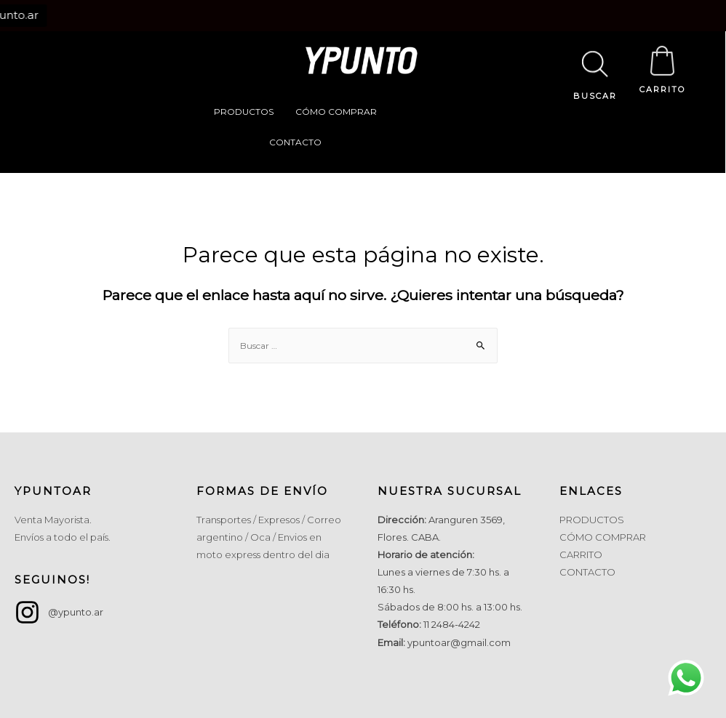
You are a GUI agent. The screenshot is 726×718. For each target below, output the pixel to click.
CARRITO (662, 89)
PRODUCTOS (244, 111)
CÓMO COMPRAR (336, 111)
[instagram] (59, 612)
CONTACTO (295, 142)
